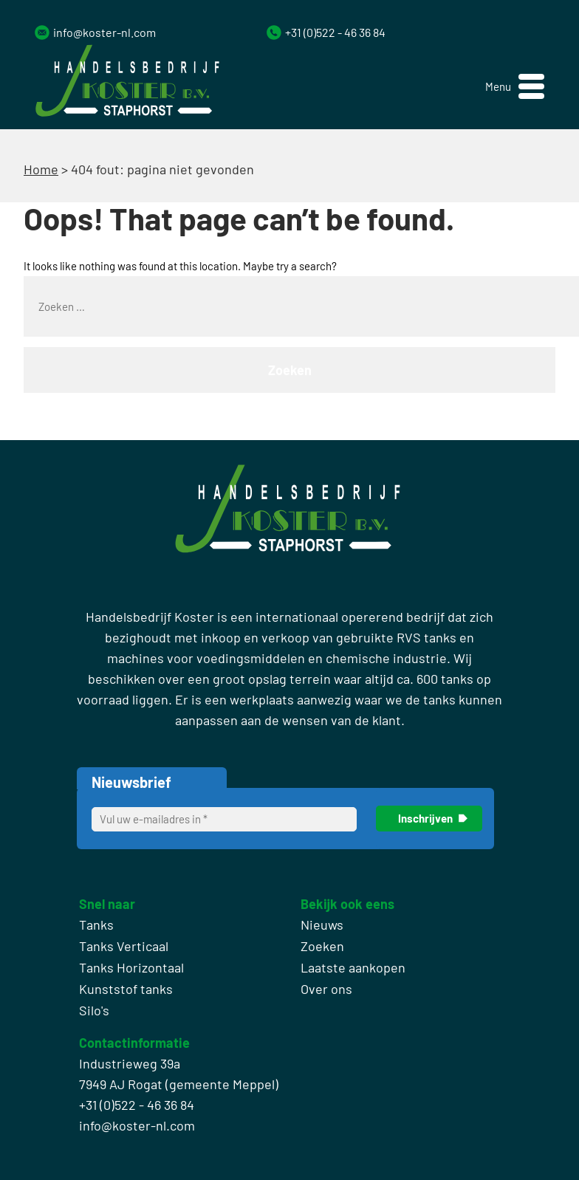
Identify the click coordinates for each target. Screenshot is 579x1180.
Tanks (96, 924)
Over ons (326, 989)
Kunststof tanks (126, 989)
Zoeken (322, 946)
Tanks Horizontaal (131, 967)
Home (41, 169)
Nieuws (322, 924)
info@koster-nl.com (104, 32)
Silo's (94, 1010)
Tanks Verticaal (123, 946)
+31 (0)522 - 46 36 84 (335, 32)
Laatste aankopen (353, 967)
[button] (514, 87)
